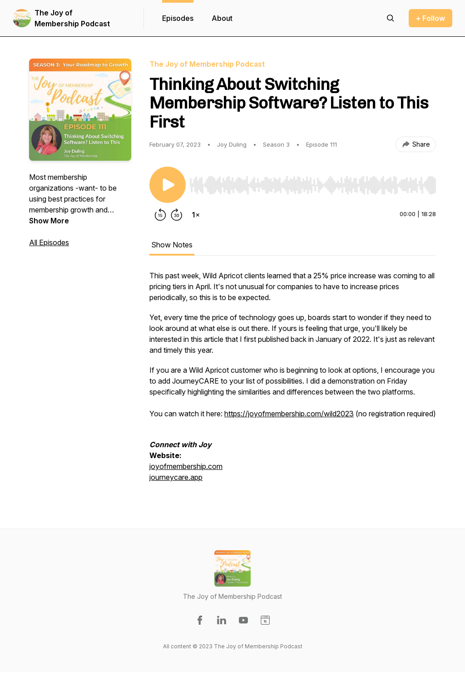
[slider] (312, 185)
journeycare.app (176, 477)
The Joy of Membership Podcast (72, 18)
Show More (49, 220)
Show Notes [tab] (172, 244)
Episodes (177, 18)
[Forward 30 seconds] (176, 214)
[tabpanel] (292, 381)
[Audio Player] (312, 182)
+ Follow (430, 18)
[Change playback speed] (196, 214)
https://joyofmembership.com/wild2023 (289, 413)
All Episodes (49, 242)
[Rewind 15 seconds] (160, 214)
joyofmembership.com (186, 466)
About (222, 18)
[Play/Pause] (167, 185)
